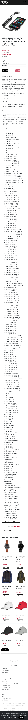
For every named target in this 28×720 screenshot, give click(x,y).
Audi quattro (5, 677)
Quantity (4, 65)
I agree (21, 717)
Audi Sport (5, 679)
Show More (5, 649)
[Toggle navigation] (25, 2)
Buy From (4, 61)
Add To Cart (5, 70)
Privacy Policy (14, 717)
